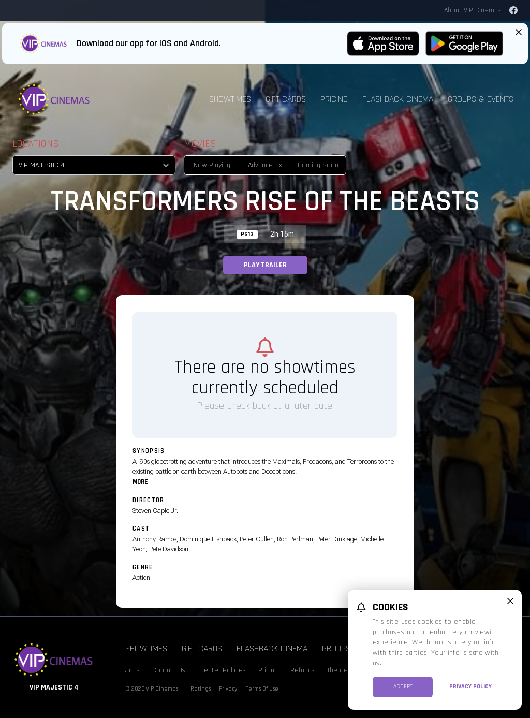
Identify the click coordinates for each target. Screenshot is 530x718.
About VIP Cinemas (472, 10)
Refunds (302, 670)
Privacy (228, 689)
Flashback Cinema (397, 99)
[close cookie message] (510, 601)
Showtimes (230, 99)
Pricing (334, 99)
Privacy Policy (470, 687)
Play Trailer (265, 265)
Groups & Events (480, 99)
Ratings (200, 689)
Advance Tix (265, 165)
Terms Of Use (262, 689)
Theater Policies (222, 670)
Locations (35, 144)
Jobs (132, 670)
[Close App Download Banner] (518, 32)
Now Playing (212, 165)
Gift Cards (286, 99)
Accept (403, 687)
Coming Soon (318, 165)
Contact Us (168, 670)
